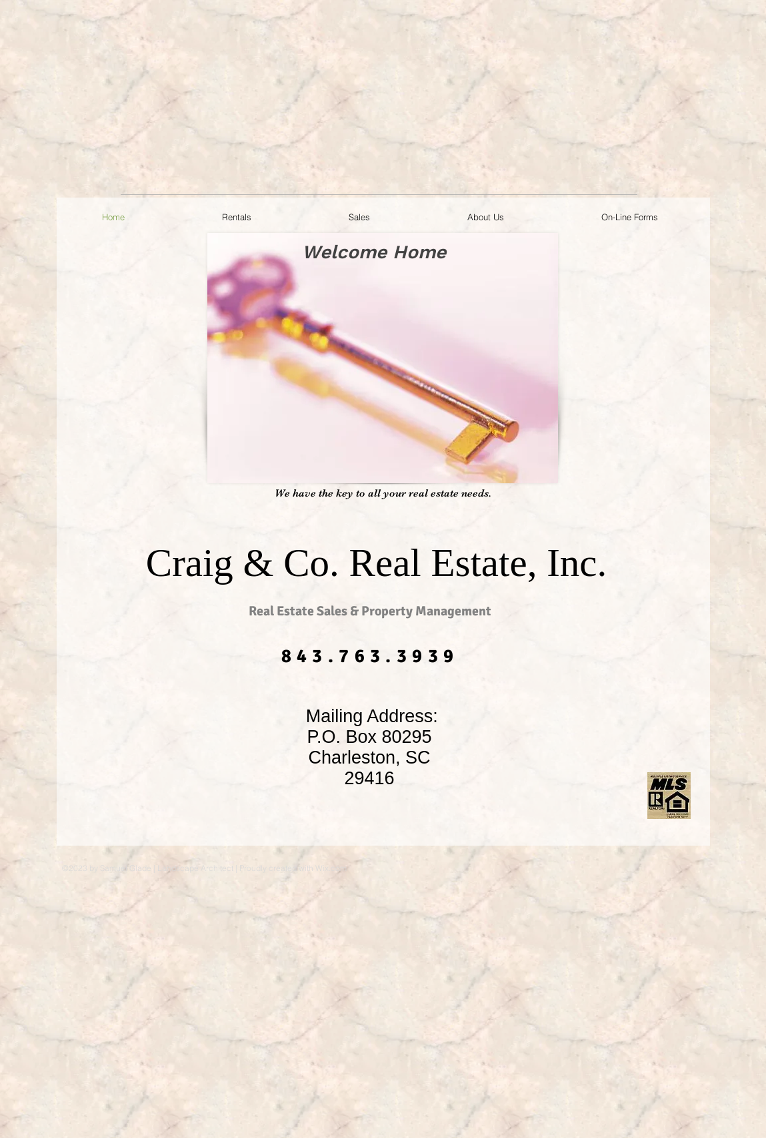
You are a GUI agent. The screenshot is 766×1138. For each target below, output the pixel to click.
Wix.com (331, 868)
